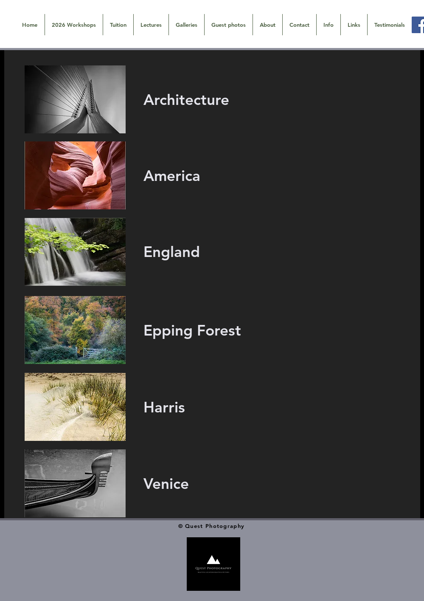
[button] (186, 24)
